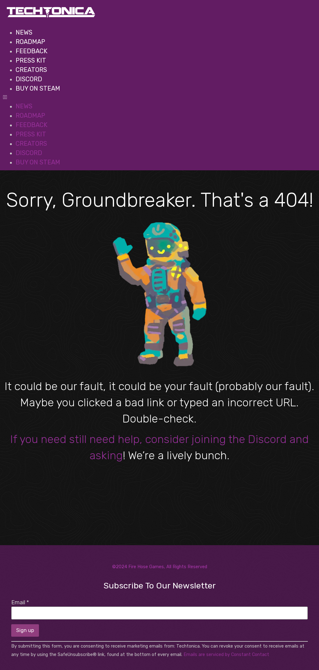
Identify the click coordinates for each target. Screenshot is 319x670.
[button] (157, 97)
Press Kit (31, 60)
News (24, 32)
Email (20, 602)
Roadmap (30, 41)
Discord (29, 79)
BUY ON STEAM (38, 88)
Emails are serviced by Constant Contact (226, 654)
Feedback (31, 51)
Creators (31, 69)
